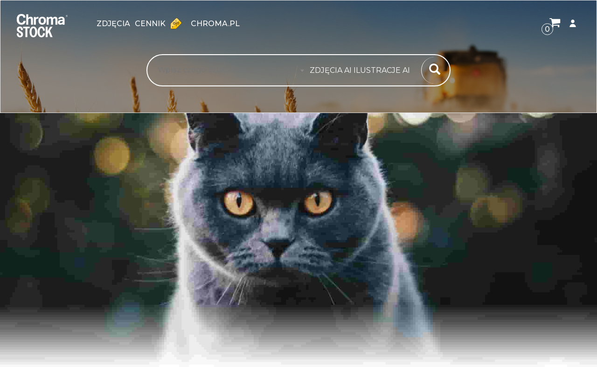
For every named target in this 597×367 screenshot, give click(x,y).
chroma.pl (215, 23)
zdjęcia (113, 23)
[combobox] (362, 70)
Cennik (160, 23)
